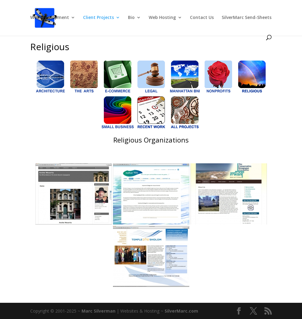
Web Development (49, 17)
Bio (131, 17)
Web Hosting (162, 17)
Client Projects (98, 17)
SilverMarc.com (181, 311)
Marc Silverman (98, 311)
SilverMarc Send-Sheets (246, 17)
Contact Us (202, 17)
